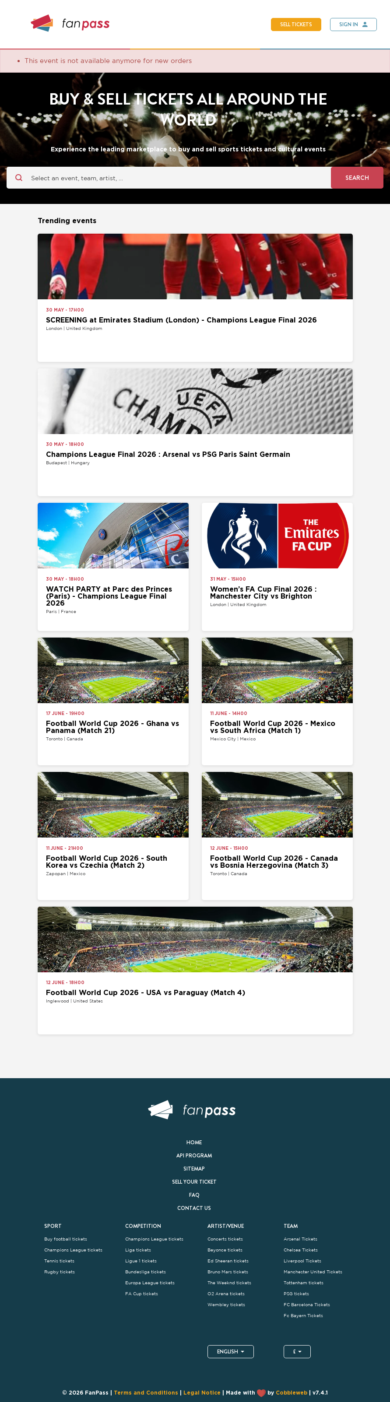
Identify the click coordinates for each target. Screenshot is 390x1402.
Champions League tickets (73, 1250)
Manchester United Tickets (313, 1272)
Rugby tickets (59, 1272)
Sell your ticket (194, 1182)
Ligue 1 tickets (141, 1261)
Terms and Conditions (146, 1393)
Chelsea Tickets (301, 1250)
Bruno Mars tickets (227, 1272)
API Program (194, 1156)
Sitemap (194, 1169)
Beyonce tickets (224, 1250)
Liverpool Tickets (302, 1261)
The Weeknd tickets (229, 1283)
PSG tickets (296, 1294)
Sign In (348, 24)
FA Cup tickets (141, 1294)
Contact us (194, 1208)
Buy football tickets (65, 1239)
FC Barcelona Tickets (307, 1304)
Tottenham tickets (303, 1283)
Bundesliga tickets (145, 1272)
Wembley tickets (226, 1304)
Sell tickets (296, 24)
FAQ (194, 1195)
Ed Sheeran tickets (228, 1261)
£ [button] (297, 1352)
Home (194, 1142)
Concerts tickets (225, 1239)
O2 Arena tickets (226, 1294)
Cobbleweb (291, 1393)
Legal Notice (202, 1393)
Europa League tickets (150, 1283)
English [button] (230, 1352)
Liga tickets (138, 1250)
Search (357, 177)
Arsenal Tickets (300, 1239)
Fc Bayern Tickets (303, 1315)
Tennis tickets (59, 1261)
